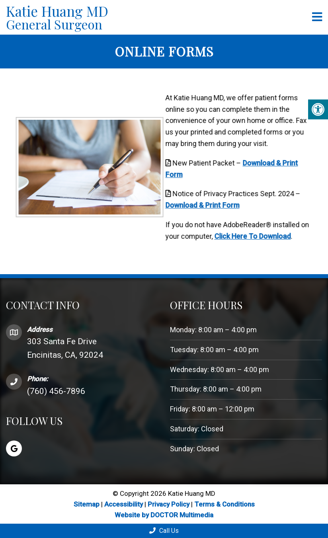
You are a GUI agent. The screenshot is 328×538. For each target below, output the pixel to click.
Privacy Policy (169, 504)
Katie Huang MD (156, 17)
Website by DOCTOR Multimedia (164, 515)
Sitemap (87, 504)
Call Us (164, 530)
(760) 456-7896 (56, 391)
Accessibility (123, 504)
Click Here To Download (244, 236)
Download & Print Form (194, 205)
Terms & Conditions (224, 504)
